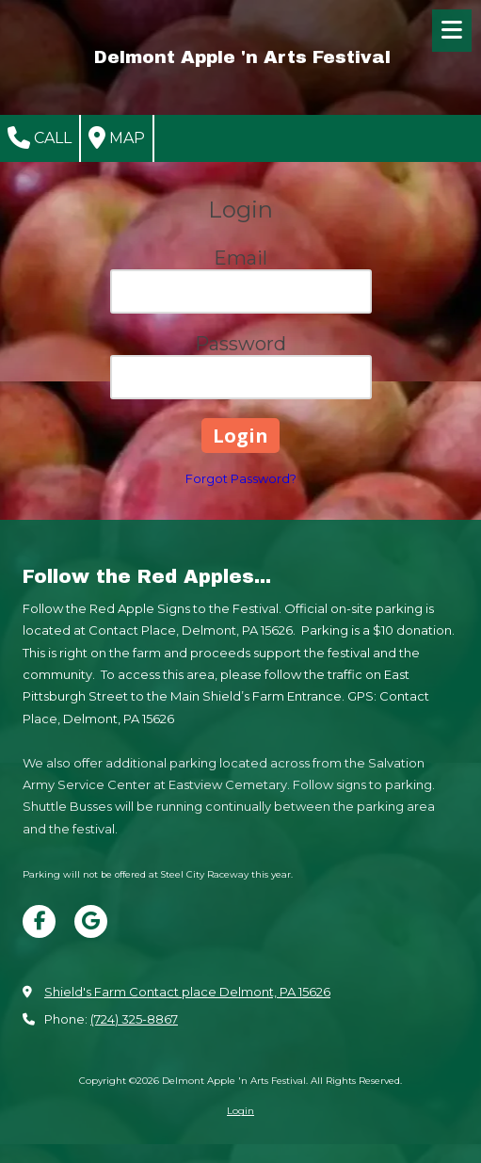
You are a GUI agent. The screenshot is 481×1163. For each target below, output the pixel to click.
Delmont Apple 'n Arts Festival (242, 57)
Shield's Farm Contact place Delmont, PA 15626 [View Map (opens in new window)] (187, 991)
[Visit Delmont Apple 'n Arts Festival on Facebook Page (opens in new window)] (39, 921)
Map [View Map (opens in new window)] (116, 137)
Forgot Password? (241, 478)
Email (240, 258)
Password (240, 343)
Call (40, 137)
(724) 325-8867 (134, 1018)
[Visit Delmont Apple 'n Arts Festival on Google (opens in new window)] (90, 921)
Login (240, 1111)
